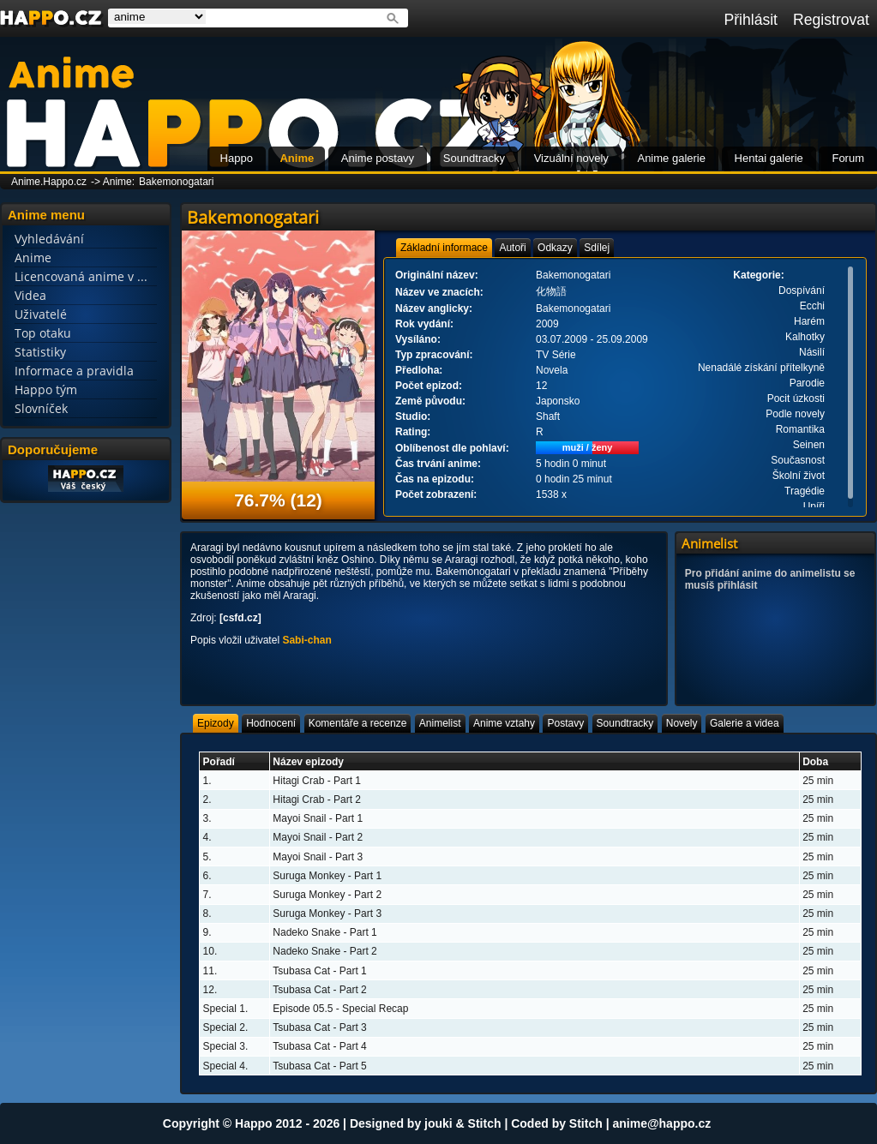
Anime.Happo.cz (49, 182)
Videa (30, 295)
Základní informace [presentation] (444, 248)
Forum (848, 158)
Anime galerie (671, 158)
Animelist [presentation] (440, 723)
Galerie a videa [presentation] (744, 723)
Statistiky (40, 352)
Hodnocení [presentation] (271, 723)
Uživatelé (41, 314)
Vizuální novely (571, 158)
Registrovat (831, 19)
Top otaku (43, 333)
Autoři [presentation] (512, 248)
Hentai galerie (769, 158)
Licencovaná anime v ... (81, 276)
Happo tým (46, 389)
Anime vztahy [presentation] (504, 723)
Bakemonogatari (176, 182)
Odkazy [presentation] (555, 248)
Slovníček (41, 408)
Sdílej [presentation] (597, 248)
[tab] (444, 247)
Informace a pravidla (74, 370)
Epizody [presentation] (215, 723)
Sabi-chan (306, 640)
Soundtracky (474, 158)
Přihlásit (751, 19)
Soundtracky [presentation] (625, 723)
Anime (296, 158)
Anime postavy (377, 158)
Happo (236, 158)
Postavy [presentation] (565, 723)
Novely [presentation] (682, 723)
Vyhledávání (49, 239)
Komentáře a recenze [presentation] (358, 723)
